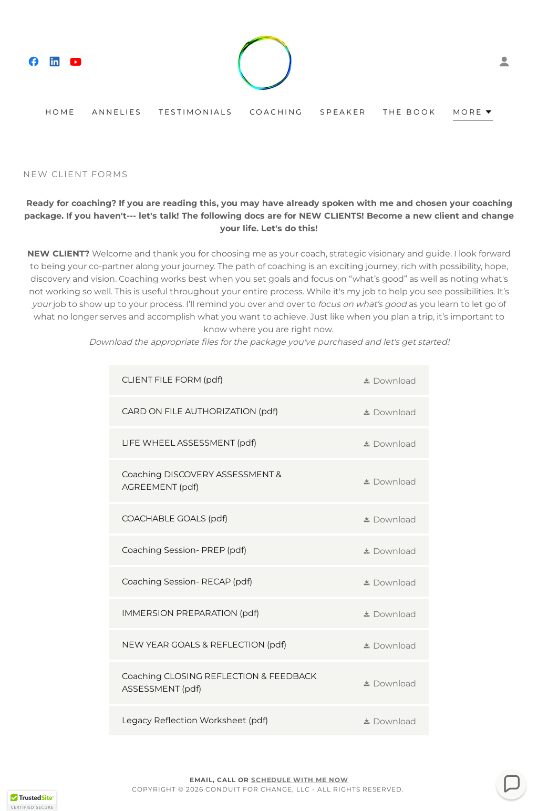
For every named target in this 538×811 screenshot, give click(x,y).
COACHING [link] (277, 112)
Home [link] (60, 112)
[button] (504, 61)
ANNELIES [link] (117, 112)
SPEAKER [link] (343, 112)
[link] (33, 61)
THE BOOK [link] (409, 112)
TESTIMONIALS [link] (196, 112)
